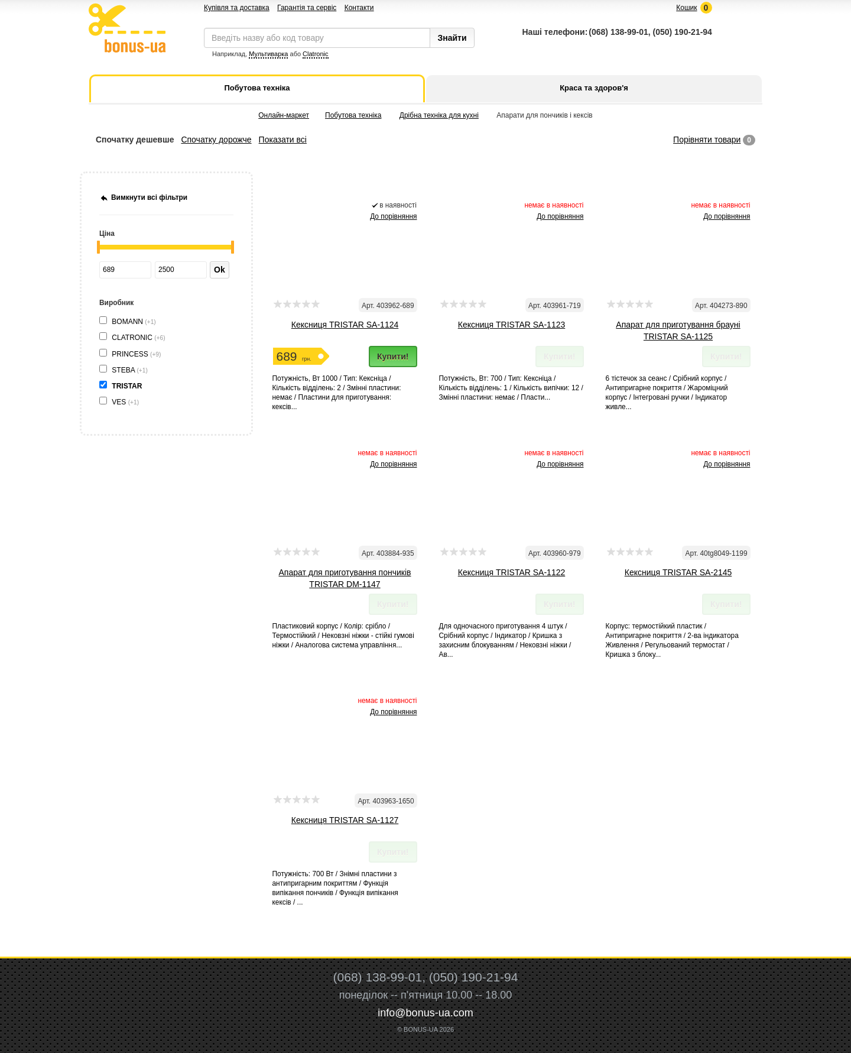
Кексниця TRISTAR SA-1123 (512, 324)
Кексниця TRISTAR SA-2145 (678, 572)
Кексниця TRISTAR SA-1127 (345, 820)
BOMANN (133, 321)
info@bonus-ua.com (425, 1013)
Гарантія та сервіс (306, 8)
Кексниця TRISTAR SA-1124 (345, 324)
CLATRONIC (138, 337)
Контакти (359, 8)
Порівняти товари (706, 139)
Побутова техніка (353, 115)
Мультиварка (268, 53)
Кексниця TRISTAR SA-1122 (512, 572)
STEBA (129, 370)
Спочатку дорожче (216, 139)
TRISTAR (128, 386)
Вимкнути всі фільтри (149, 197)
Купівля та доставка (236, 8)
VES (125, 402)
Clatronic (315, 53)
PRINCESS (136, 354)
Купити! (393, 356)
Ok (219, 269)
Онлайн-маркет (283, 115)
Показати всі (283, 139)
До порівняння (393, 216)
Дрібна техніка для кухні (439, 115)
